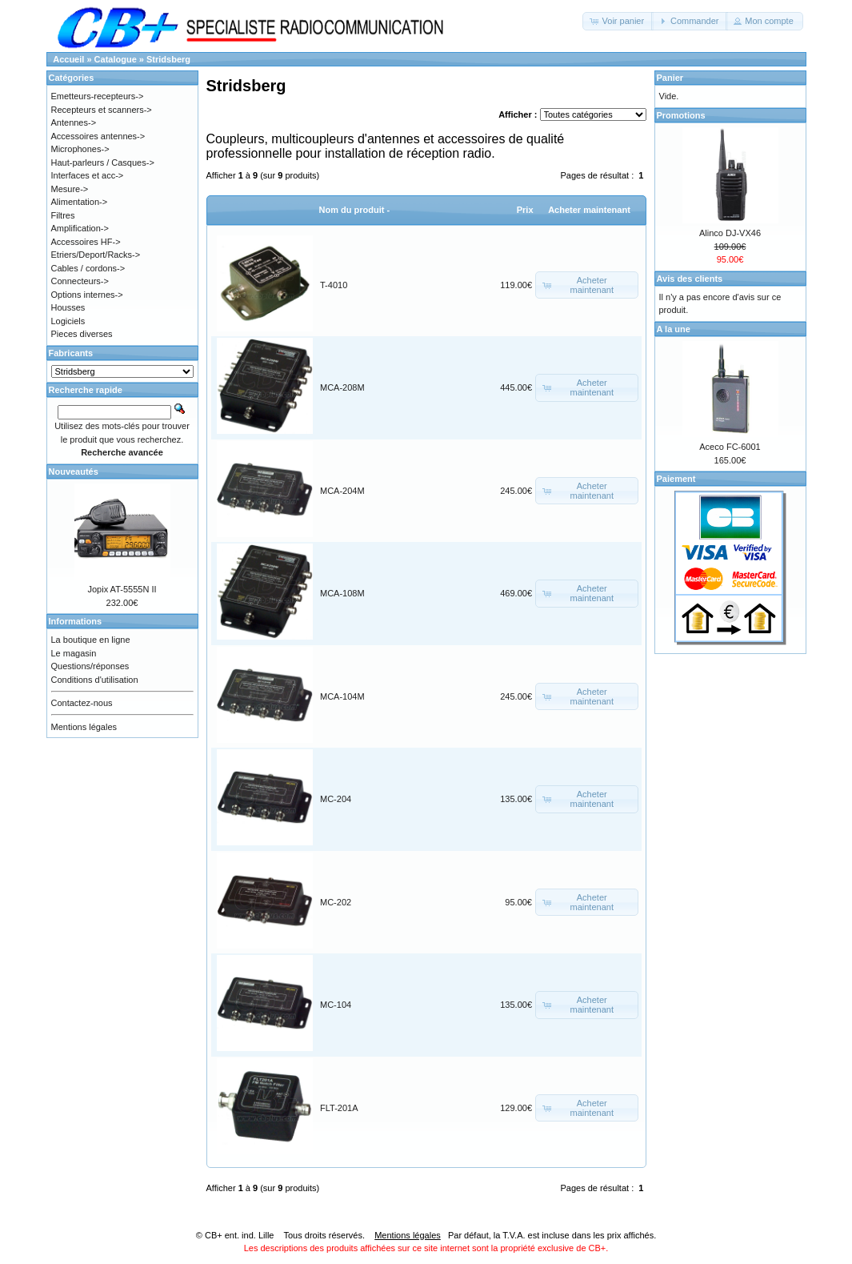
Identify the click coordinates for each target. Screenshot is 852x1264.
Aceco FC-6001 (729, 446)
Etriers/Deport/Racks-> (96, 254)
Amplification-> (80, 228)
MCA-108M (342, 593)
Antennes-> (74, 122)
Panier (670, 77)
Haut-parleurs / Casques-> (102, 162)
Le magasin (74, 653)
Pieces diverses (82, 334)
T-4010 (333, 285)
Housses (68, 307)
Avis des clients (690, 278)
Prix (525, 210)
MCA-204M (342, 491)
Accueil (68, 59)
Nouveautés (73, 471)
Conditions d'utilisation (94, 679)
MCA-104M (342, 696)
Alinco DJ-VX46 (730, 233)
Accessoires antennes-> (98, 136)
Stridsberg (168, 59)
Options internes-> (87, 294)
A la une (673, 329)
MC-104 (335, 1004)
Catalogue (115, 59)
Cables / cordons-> (88, 268)
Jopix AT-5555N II (121, 589)
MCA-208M (342, 387)
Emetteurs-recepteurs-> (97, 96)
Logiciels (68, 321)
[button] (618, 21)
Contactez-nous (82, 703)
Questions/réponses (90, 666)
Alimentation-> (79, 202)
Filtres (63, 215)
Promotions (681, 115)
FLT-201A (339, 1108)
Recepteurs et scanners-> (101, 109)
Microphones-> (80, 149)
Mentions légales (84, 727)
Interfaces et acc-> (87, 175)
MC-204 (335, 799)
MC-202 (335, 902)
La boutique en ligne (90, 639)
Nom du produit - (354, 210)
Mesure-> (70, 189)
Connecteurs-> (80, 281)
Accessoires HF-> (86, 242)
